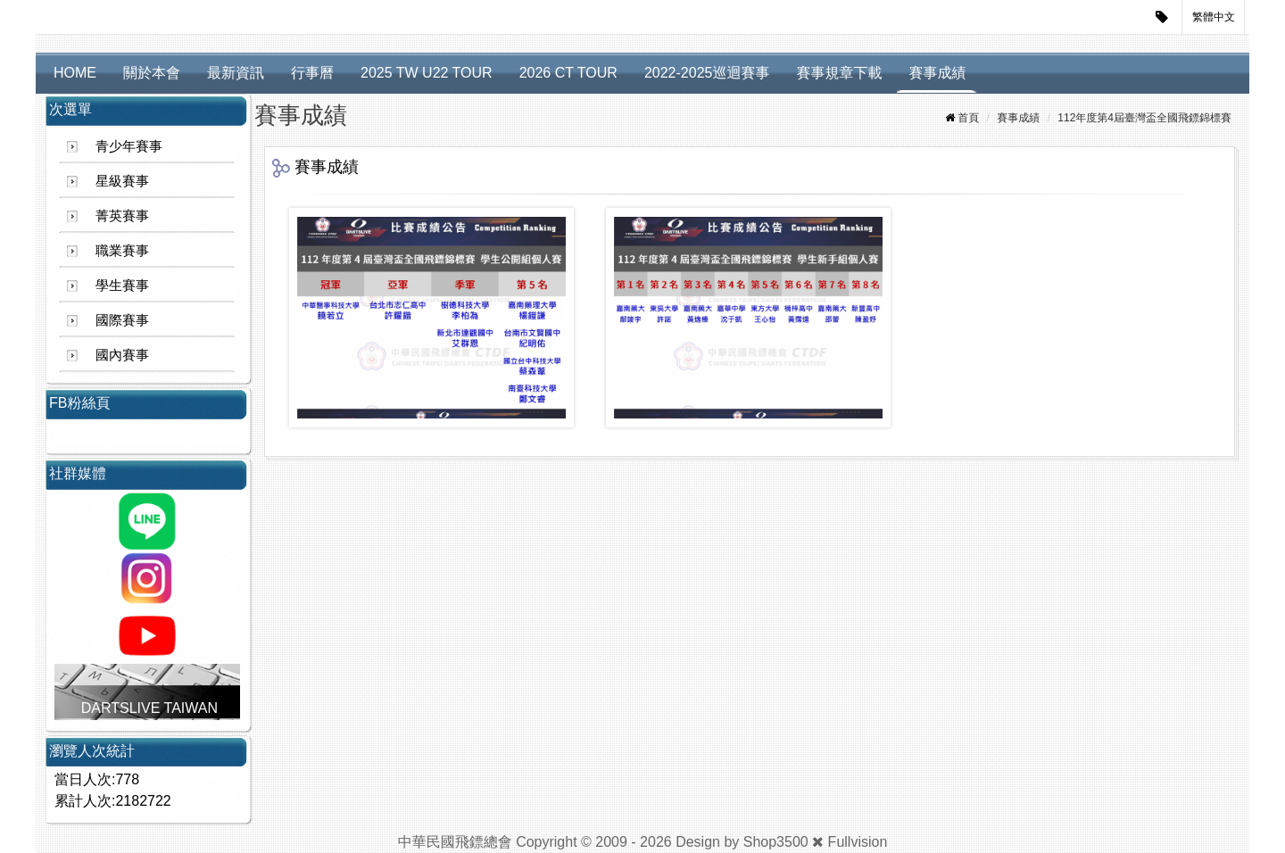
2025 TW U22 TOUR (427, 72)
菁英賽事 (122, 215)
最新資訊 (235, 72)
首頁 (968, 118)
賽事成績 (937, 72)
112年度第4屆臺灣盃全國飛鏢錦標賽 (1144, 118)
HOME (75, 72)
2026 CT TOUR (568, 72)
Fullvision (858, 841)
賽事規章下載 (839, 72)
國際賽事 (122, 319)
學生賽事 (122, 285)
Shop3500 (775, 841)
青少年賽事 (128, 145)
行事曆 (312, 72)
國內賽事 (122, 354)
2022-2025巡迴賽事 (707, 72)
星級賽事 (122, 180)
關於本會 (151, 72)
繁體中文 (1213, 17)
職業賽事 (122, 250)
